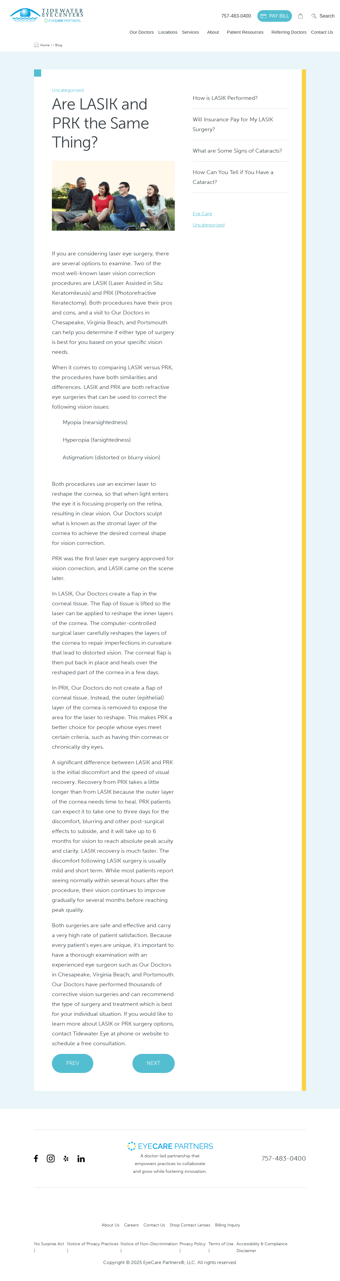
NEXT (153, 1063)
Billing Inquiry (227, 1225)
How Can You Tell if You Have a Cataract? (233, 177)
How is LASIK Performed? (225, 97)
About (213, 32)
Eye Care (202, 213)
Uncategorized (209, 225)
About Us (110, 1225)
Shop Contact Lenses (190, 1225)
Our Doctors (142, 32)
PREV (72, 1063)
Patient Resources (245, 32)
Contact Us (322, 32)
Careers (131, 1225)
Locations (167, 32)
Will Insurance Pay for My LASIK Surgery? (233, 124)
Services (190, 32)
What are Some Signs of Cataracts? (237, 150)
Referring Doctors (289, 32)
